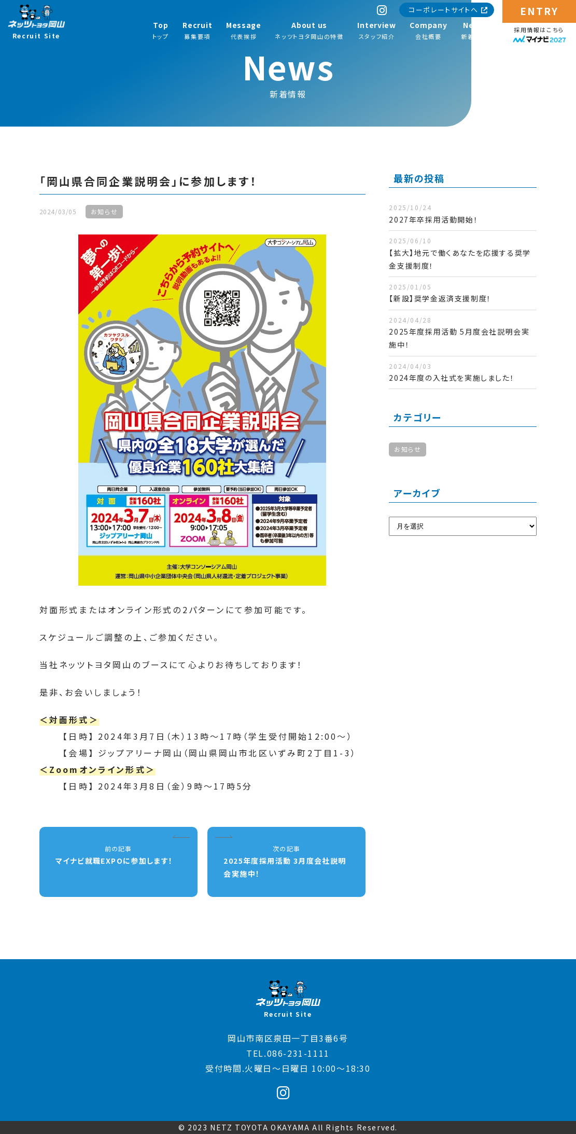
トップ (160, 30)
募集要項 (197, 30)
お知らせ (407, 449)
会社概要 (428, 30)
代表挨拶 (243, 30)
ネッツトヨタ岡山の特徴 (309, 30)
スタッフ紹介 (376, 30)
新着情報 (474, 30)
